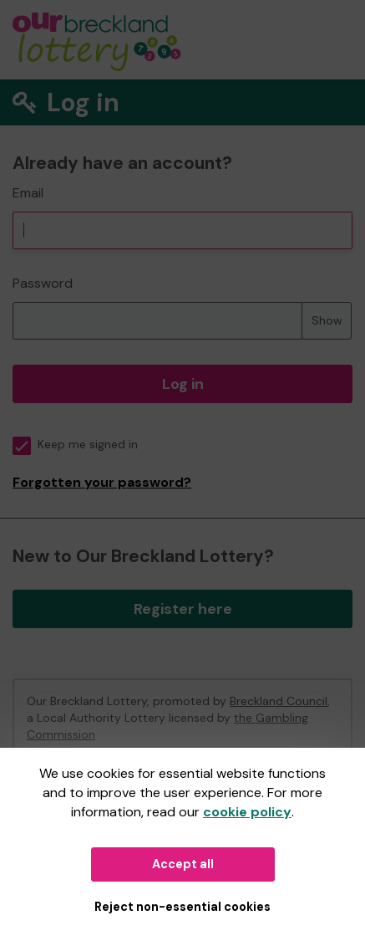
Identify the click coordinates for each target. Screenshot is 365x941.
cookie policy (247, 812)
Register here (183, 609)
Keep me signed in (75, 445)
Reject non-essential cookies (182, 906)
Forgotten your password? (102, 482)
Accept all (183, 864)
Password (43, 283)
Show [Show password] (327, 320)
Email (28, 193)
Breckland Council (278, 700)
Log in (183, 384)
